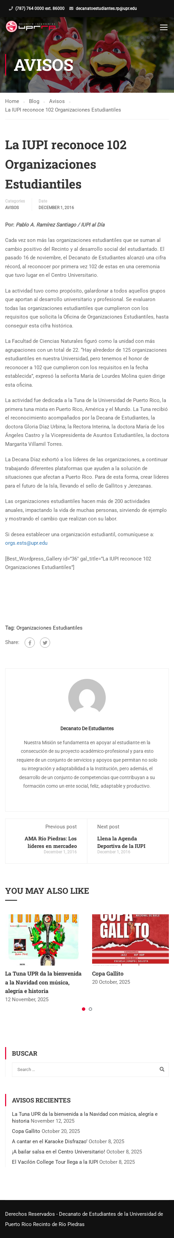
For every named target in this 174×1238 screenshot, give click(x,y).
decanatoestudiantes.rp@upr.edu (106, 8)
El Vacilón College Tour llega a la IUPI (55, 1162)
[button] (83, 1009)
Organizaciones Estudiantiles (49, 628)
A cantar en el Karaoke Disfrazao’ (49, 1141)
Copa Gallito (108, 973)
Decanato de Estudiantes (87, 728)
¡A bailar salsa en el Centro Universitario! (58, 1152)
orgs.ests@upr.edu (26, 543)
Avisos (12, 207)
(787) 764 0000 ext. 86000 (39, 8)
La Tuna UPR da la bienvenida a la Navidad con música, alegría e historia (43, 982)
